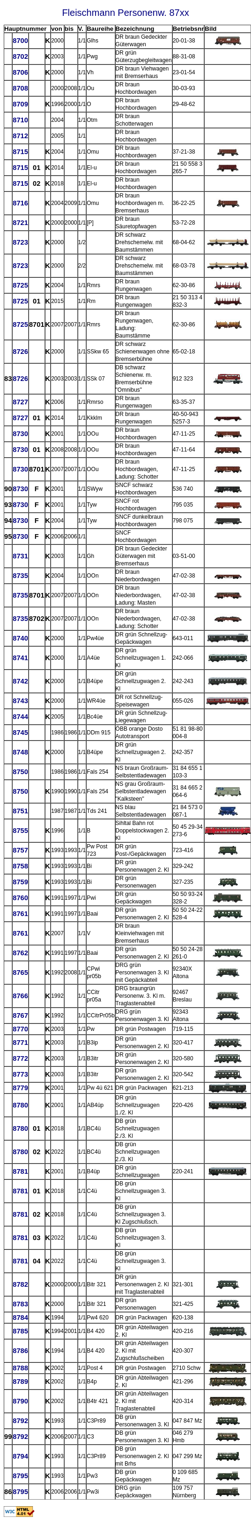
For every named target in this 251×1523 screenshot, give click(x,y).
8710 (20, 120)
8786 (20, 1350)
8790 (20, 1401)
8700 (20, 40)
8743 (20, 701)
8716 (20, 203)
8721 (20, 222)
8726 (20, 351)
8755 (20, 830)
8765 (20, 972)
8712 (20, 136)
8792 (20, 1420)
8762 (20, 953)
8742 (20, 681)
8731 (20, 556)
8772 (20, 1058)
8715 (20, 151)
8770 (20, 1029)
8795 (20, 1476)
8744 (20, 716)
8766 (20, 996)
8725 (20, 285)
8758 (20, 866)
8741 (20, 658)
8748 (20, 752)
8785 (20, 1331)
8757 (20, 850)
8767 (20, 1015)
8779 (20, 1088)
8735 (20, 575)
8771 (20, 1042)
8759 (20, 882)
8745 (20, 732)
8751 (20, 811)
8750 (20, 772)
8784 (20, 1317)
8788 (20, 1368)
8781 (20, 1171)
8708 (20, 88)
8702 (20, 56)
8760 (20, 898)
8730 (20, 433)
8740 (20, 638)
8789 (20, 1381)
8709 (20, 104)
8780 (20, 1105)
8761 (20, 913)
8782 (20, 1284)
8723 (20, 242)
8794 (20, 1456)
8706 (20, 72)
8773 (20, 1074)
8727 (20, 402)
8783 (20, 1304)
